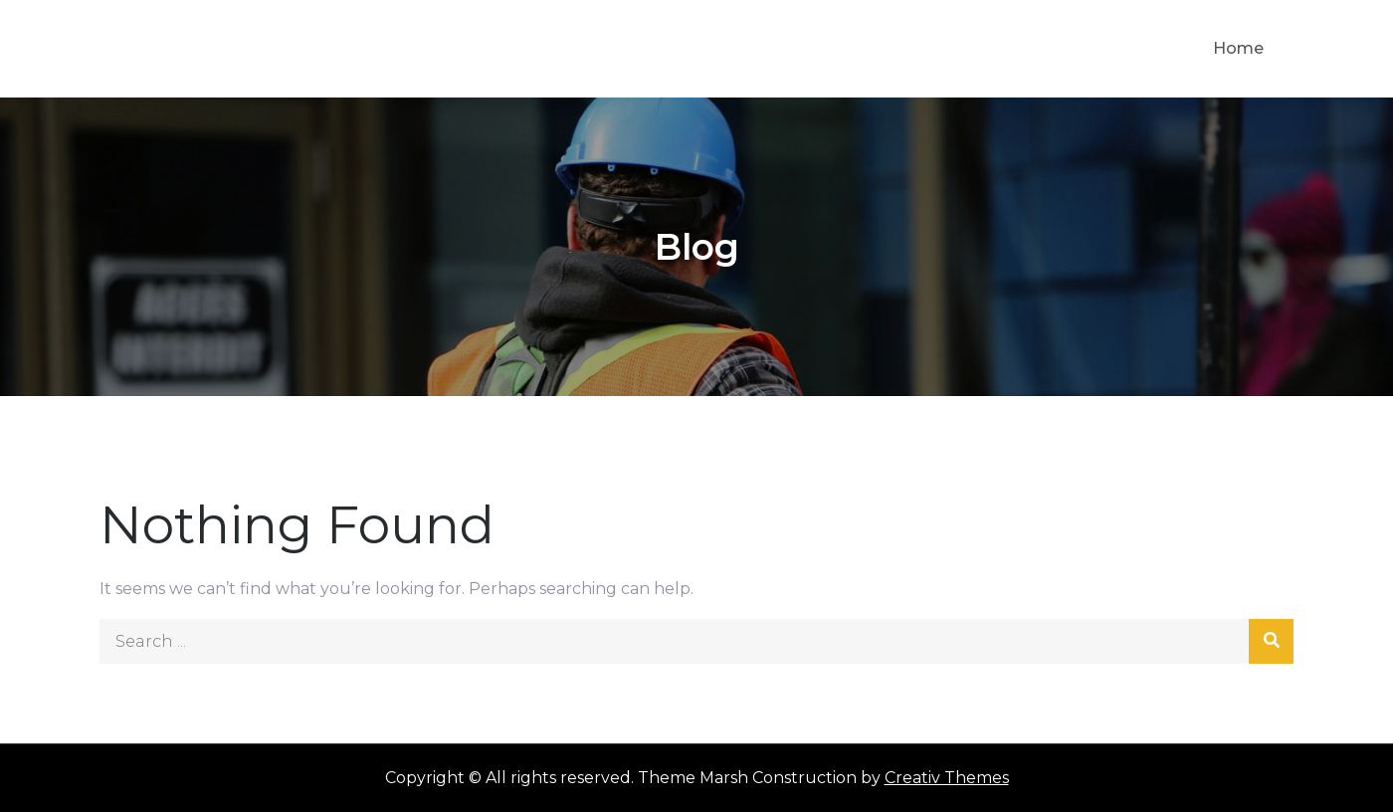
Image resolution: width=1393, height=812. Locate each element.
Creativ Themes (947, 777)
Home (1238, 48)
